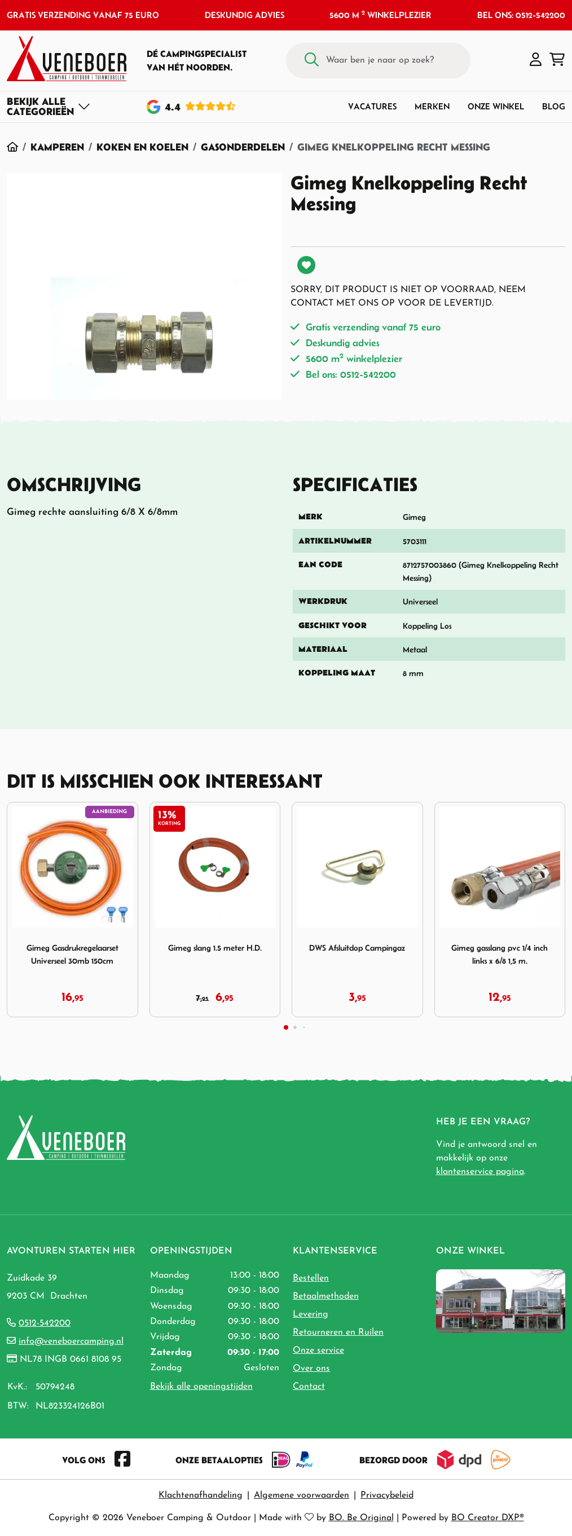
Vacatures (372, 106)
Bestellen (311, 1278)
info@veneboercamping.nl (71, 1341)
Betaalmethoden (326, 1296)
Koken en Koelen (142, 147)
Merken (432, 106)
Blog (553, 106)
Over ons (311, 1368)
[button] (536, 60)
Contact (309, 1386)
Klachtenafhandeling (201, 1495)
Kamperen (57, 147)
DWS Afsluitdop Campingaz (357, 947)
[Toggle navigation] (49, 106)
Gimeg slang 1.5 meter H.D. (215, 947)
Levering (310, 1314)
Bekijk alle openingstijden (201, 1386)
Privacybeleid (386, 1495)
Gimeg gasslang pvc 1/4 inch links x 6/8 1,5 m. (499, 954)
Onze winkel (496, 106)
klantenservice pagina (480, 1171)
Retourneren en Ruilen (338, 1332)
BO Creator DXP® (487, 1517)
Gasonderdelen (243, 147)
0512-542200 (45, 1323)
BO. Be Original (361, 1517)
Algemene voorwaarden (301, 1495)
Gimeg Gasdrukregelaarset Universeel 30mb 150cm (72, 954)
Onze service (318, 1350)
